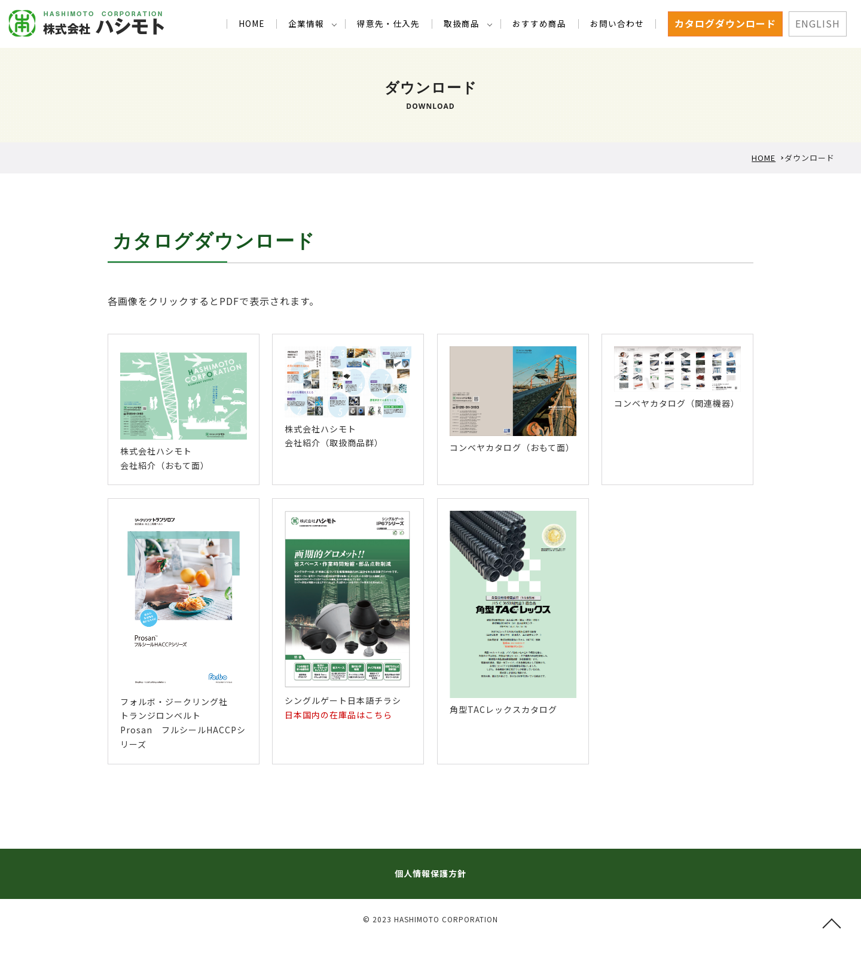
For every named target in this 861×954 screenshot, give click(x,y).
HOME (268, 23)
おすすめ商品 (545, 23)
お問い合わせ (619, 23)
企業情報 (321, 23)
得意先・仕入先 (400, 23)
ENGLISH (817, 23)
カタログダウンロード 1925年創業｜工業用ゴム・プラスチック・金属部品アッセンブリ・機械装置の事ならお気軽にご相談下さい (86, 23)
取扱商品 (470, 23)
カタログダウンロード (725, 23)
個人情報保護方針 (430, 873)
